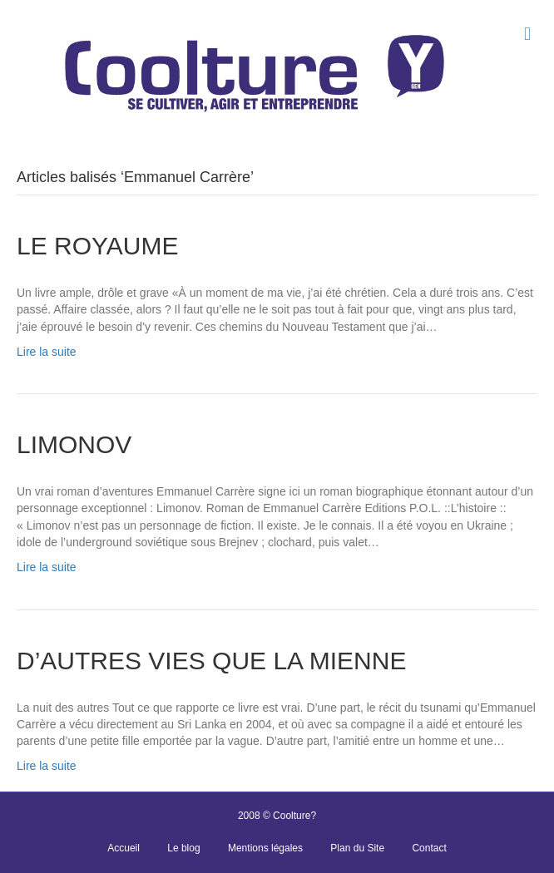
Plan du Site (357, 848)
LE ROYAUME (98, 245)
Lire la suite (47, 351)
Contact (429, 848)
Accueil (123, 848)
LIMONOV (74, 444)
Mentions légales (265, 848)
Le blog (183, 848)
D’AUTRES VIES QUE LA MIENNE (211, 660)
